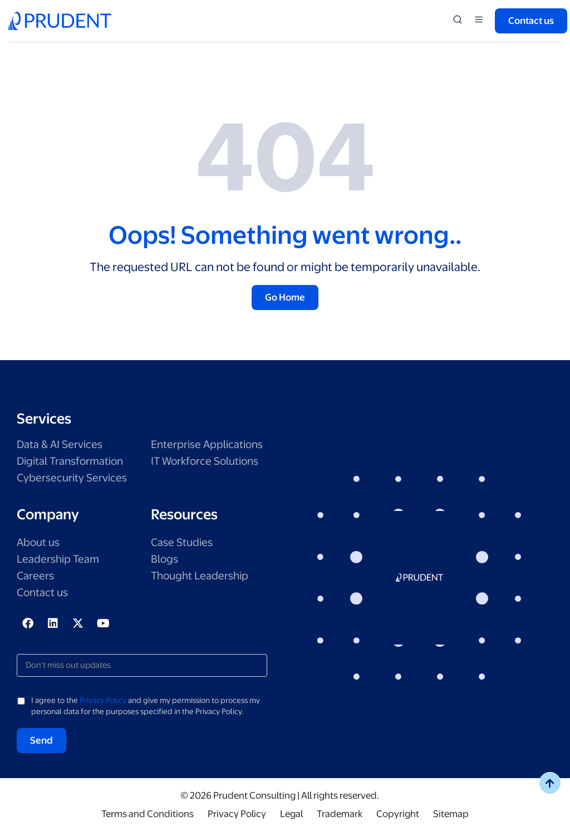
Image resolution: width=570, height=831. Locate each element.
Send (41, 740)
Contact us (42, 592)
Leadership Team (58, 559)
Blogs (164, 559)
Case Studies (182, 542)
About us (38, 542)
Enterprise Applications (207, 444)
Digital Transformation (70, 461)
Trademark (339, 813)
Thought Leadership (199, 575)
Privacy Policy (103, 700)
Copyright (397, 813)
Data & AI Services (59, 444)
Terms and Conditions (147, 813)
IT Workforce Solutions (204, 461)
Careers (35, 575)
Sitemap (451, 813)
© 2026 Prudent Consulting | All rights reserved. (279, 795)
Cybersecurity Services (72, 477)
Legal (291, 813)
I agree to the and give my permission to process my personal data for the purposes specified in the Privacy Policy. (145, 706)
